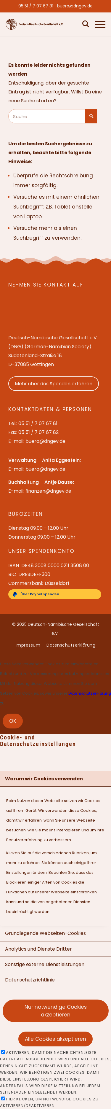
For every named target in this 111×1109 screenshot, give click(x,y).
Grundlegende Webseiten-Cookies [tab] (45, 933)
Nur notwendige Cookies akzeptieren (56, 1010)
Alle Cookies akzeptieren (55, 1039)
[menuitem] (36, 5)
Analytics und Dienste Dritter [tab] (38, 949)
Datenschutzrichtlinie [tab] (30, 979)
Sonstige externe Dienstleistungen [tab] (44, 964)
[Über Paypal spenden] (54, 594)
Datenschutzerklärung (89, 693)
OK (12, 721)
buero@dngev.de (75, 6)
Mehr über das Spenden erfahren (53, 383)
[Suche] (84, 24)
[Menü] (97, 24)
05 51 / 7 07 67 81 (35, 6)
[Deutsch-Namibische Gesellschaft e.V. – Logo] (34, 24)
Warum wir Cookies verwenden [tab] (44, 778)
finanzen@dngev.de (48, 491)
